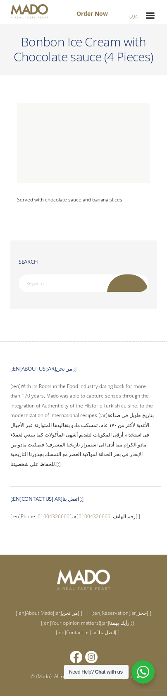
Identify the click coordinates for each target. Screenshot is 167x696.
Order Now (92, 13)
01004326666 (53, 516)
